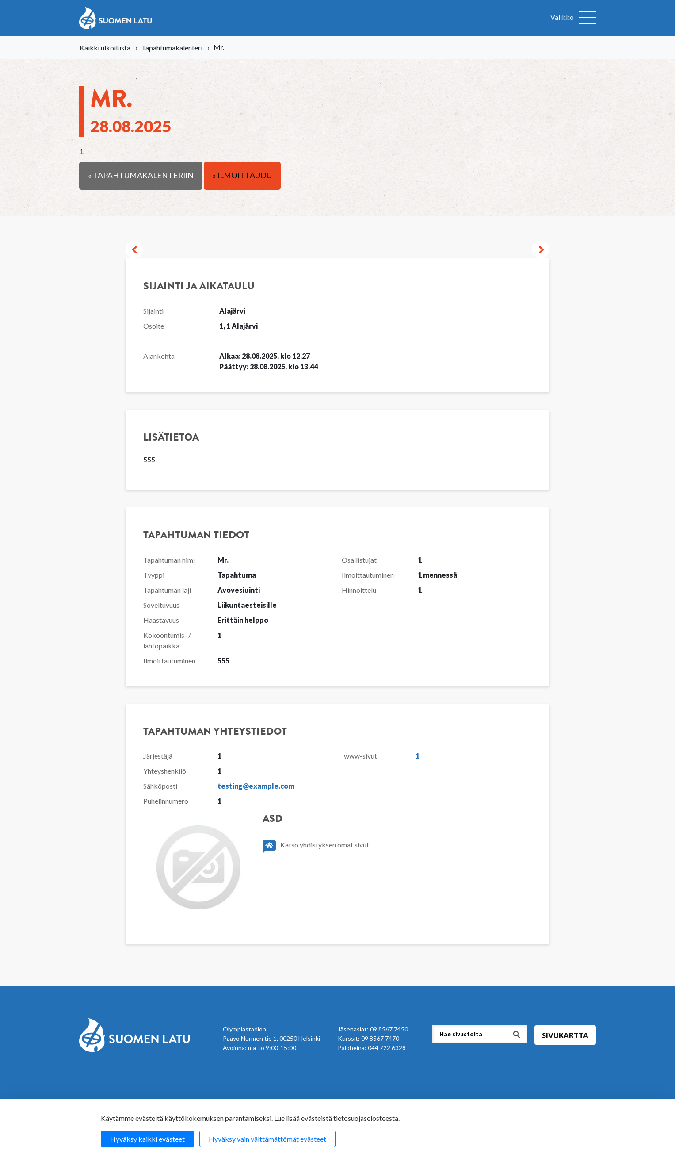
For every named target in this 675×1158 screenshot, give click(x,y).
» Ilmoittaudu (242, 175)
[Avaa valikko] (573, 18)
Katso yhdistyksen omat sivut (316, 846)
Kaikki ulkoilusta (105, 47)
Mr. (131, 108)
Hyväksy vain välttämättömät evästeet (267, 1139)
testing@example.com (255, 786)
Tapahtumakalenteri (171, 47)
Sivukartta (565, 1035)
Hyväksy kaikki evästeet (147, 1139)
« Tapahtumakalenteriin (141, 175)
